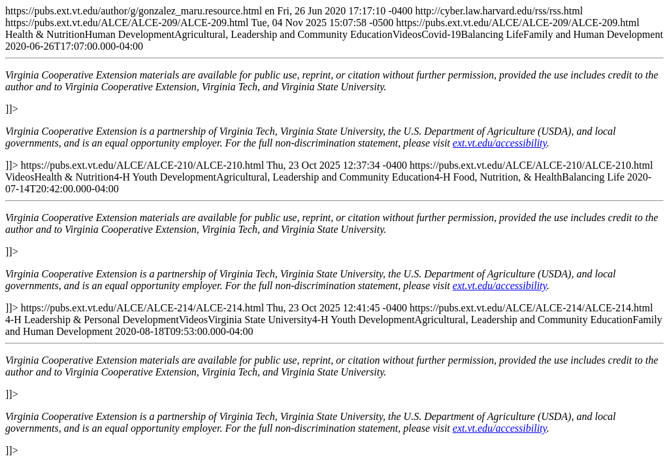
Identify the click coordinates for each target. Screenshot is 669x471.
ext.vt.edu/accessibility (500, 142)
